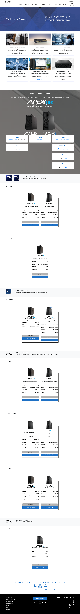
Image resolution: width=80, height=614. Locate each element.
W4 (44, 141)
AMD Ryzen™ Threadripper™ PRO (63, 148)
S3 (19, 141)
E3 (20, 149)
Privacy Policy (9, 603)
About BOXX (9, 597)
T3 (65, 141)
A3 (65, 158)
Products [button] (28, 4)
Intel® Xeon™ (40, 139)
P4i (66, 167)
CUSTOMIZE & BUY (31, 224)
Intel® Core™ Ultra (12, 139)
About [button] (50, 4)
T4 (67, 141)
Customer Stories (10, 601)
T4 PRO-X (68, 149)
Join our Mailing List (40, 598)
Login (72, 3)
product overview (66, 97)
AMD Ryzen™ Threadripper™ (63, 139)
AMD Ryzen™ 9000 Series (63, 157)
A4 (67, 158)
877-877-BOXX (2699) (65, 598)
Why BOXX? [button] (35, 4)
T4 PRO (63, 149)
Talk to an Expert (58, 4)
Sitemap (8, 609)
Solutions (21, 4)
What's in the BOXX (10, 599)
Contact (70, 601)
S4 (20, 141)
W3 (42, 141)
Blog (7, 607)
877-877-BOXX (71, 1)
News (7, 605)
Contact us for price (40, 567)
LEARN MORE (40, 274)
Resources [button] (43, 4)
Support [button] (65, 4)
